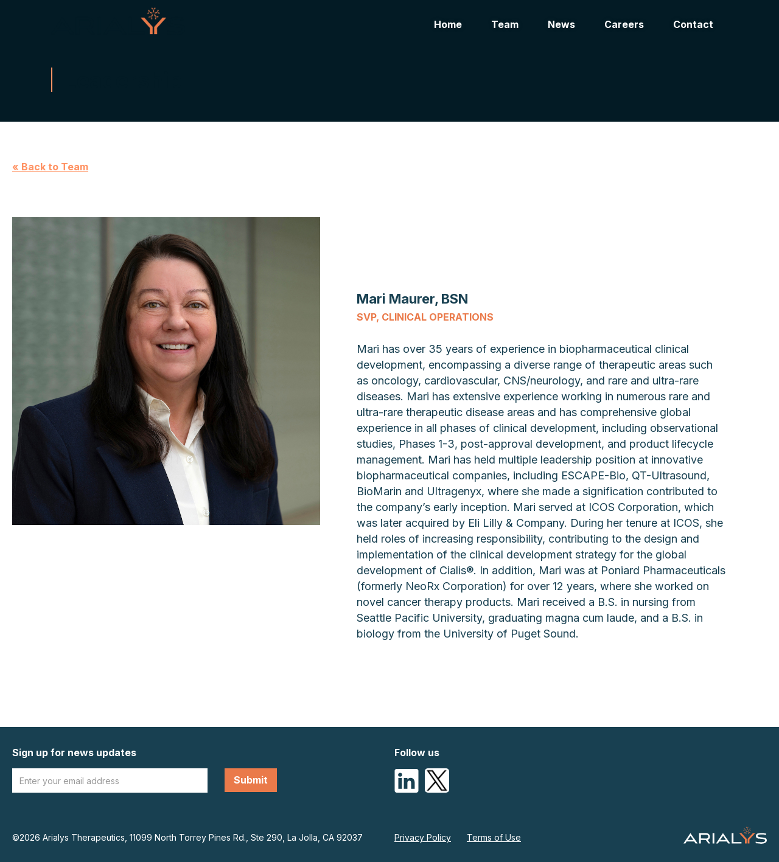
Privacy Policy (422, 837)
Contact (693, 24)
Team (505, 24)
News (561, 24)
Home (448, 24)
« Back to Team (50, 167)
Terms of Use (494, 837)
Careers (624, 24)
